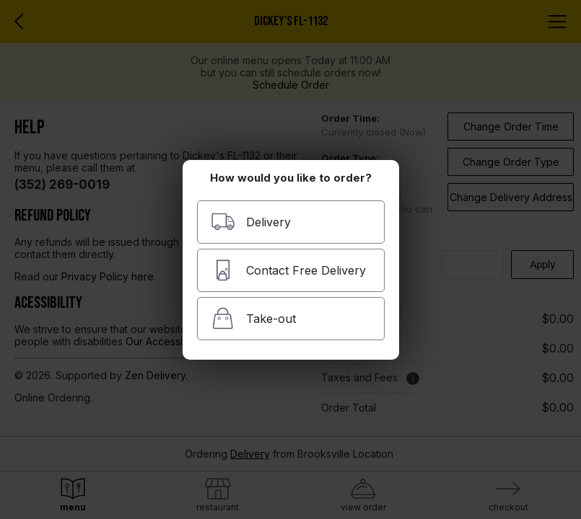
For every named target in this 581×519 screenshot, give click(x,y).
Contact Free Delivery (288, 270)
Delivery (251, 221)
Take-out (253, 318)
